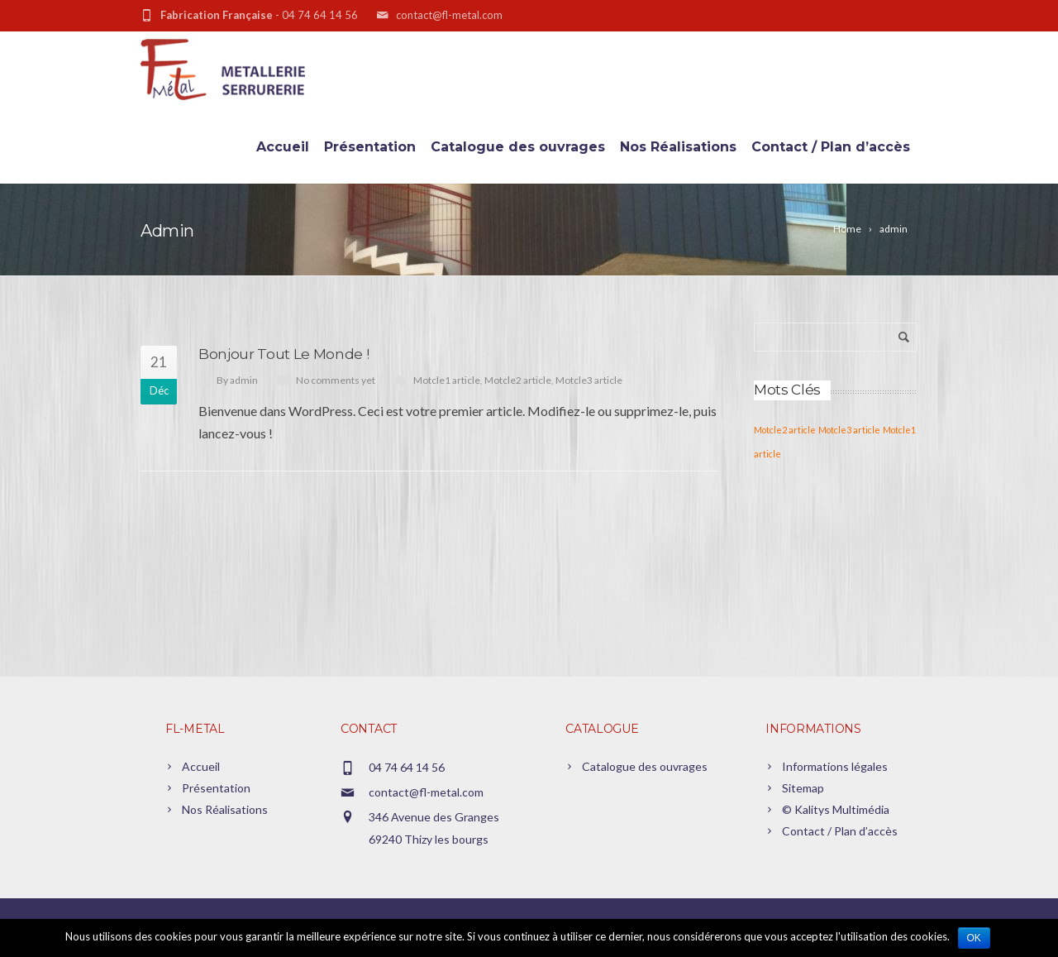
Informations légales (835, 766)
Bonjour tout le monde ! (283, 354)
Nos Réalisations (678, 147)
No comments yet (335, 380)
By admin (237, 380)
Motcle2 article (517, 380)
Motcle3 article (588, 380)
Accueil (282, 147)
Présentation (370, 147)
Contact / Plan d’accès (830, 147)
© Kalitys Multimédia (835, 809)
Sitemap (803, 788)
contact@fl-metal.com (426, 792)
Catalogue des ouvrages (518, 147)
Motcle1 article (446, 380)
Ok (974, 938)
